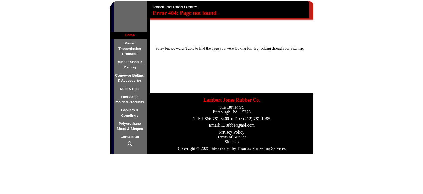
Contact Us (130, 137)
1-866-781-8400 (215, 118)
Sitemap (297, 48)
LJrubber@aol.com (238, 125)
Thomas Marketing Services (261, 148)
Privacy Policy (231, 132)
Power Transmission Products (129, 48)
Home (130, 35)
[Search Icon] (130, 144)
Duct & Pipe (129, 89)
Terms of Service (231, 137)
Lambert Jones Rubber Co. (231, 100)
